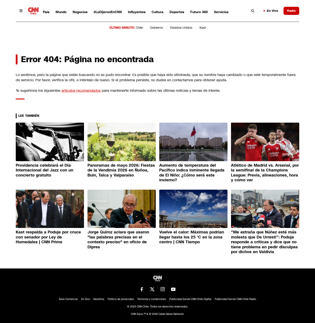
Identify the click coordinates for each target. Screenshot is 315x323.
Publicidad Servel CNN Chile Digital (190, 299)
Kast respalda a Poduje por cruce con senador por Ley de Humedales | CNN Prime (48, 237)
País (46, 12)
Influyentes (136, 12)
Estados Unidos (181, 27)
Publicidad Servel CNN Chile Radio (235, 299)
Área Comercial (68, 299)
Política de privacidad (121, 299)
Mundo (61, 12)
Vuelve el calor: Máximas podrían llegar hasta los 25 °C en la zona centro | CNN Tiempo (191, 237)
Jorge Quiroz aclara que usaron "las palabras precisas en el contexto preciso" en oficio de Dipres (118, 239)
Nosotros (98, 299)
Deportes (177, 12)
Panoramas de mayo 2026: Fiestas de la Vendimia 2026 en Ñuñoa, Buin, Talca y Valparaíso (121, 170)
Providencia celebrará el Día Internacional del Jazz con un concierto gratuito (44, 170)
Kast (203, 27)
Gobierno (156, 27)
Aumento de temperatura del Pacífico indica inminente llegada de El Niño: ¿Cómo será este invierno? (191, 172)
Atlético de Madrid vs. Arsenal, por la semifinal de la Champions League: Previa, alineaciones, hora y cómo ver (265, 172)
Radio (291, 11)
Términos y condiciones (151, 299)
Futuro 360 (199, 12)
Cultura (157, 12)
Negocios (80, 12)
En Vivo (270, 11)
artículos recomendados (81, 90)
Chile (139, 27)
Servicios (221, 12)
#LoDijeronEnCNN (108, 12)
